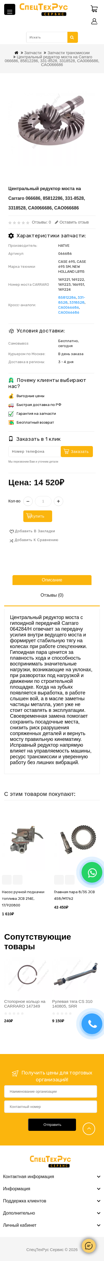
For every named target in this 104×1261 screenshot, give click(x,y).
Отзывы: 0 (41, 222)
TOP (89, 1129)
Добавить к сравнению (37, 540)
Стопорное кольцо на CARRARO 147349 (24, 1003)
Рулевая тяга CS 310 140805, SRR (72, 1003)
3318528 (77, 302)
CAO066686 (68, 312)
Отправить (52, 1125)
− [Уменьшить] (28, 501)
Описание (52, 580)
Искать (72, 37)
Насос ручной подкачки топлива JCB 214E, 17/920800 (23, 898)
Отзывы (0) (52, 595)
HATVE (64, 245)
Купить (37, 516)
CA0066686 (68, 307)
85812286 (67, 297)
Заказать (80, 451)
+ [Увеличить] (58, 501)
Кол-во (14, 501)
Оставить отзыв (72, 222)
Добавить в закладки (35, 531)
